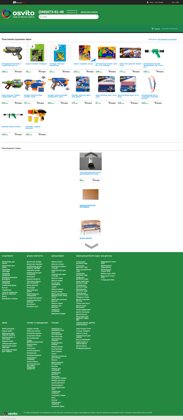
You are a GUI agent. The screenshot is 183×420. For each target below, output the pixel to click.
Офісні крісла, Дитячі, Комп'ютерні (85, 324)
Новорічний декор (9, 285)
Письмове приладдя (6, 270)
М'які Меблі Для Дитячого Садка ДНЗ (82, 318)
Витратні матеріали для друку (9, 278)
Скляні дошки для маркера (34, 301)
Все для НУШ (106, 256)
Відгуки (19, 3)
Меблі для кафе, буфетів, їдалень (8, 334)
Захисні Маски (32, 362)
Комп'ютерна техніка (32, 345)
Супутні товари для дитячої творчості (9, 293)
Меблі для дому (8, 329)
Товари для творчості (56, 392)
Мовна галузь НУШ (108, 273)
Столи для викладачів (56, 283)
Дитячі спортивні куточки (83, 300)
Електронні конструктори (57, 333)
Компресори (31, 353)
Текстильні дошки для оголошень (34, 282)
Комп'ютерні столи (83, 329)
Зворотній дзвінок (89, 12)
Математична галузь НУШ (106, 270)
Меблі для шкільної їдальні (59, 300)
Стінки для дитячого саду (81, 274)
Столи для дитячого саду (81, 266)
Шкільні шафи (57, 281)
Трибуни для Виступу (56, 306)
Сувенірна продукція (6, 282)
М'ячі (53, 398)
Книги (4, 296)
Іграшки (55, 323)
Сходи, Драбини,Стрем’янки (35, 341)
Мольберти (31, 304)
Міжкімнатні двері (58, 314)
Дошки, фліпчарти (35, 256)
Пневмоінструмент (34, 355)
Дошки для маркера (34, 264)
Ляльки (54, 400)
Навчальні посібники (55, 310)
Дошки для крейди (34, 262)
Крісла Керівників (83, 340)
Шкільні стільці (58, 264)
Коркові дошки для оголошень (34, 273)
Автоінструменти (33, 351)
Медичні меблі (7, 341)
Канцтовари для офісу (8, 266)
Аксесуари (31, 288)
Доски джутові (32, 285)
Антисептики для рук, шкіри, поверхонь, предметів (33, 366)
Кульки (5, 288)
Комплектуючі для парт (59, 271)
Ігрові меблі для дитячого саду (82, 282)
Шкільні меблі (58, 256)
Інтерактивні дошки (34, 298)
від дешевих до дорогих (167, 39)
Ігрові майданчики (83, 310)
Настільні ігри (57, 336)
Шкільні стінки (57, 278)
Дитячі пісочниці (82, 312)
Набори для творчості (56, 403)
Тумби (54, 287)
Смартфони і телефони (32, 358)
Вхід (151, 2)
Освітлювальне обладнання (33, 294)
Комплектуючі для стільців (59, 275)
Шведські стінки (82, 297)
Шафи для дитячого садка (82, 278)
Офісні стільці (81, 333)
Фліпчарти (31, 277)
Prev (91, 154)
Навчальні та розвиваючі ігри (58, 329)
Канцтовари (7, 256)
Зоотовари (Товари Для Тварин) (9, 350)
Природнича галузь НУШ (108, 262)
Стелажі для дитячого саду (81, 286)
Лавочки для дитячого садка (82, 294)
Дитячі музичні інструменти (57, 363)
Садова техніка (33, 329)
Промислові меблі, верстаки (9, 346)
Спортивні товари (34, 336)
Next (91, 246)
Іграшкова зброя (58, 406)
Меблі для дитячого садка (88, 256)
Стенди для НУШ (107, 280)
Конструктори (57, 349)
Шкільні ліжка (57, 292)
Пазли (54, 354)
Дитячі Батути (81, 314)
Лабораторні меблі (9, 343)
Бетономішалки (33, 338)
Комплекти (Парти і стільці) (59, 267)
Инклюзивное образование (106, 266)
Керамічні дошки (33, 270)
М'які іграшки (57, 351)
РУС (173, 2)
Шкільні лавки (57, 303)
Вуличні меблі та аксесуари (8, 338)
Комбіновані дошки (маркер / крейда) (34, 267)
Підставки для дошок (32, 291)
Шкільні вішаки (57, 289)
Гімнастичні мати (83, 303)
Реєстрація (159, 2)
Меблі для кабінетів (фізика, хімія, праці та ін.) (59, 295)
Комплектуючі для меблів (83, 336)
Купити (97, 180)
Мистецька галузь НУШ (108, 276)
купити (19, 71)
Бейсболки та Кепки (10, 299)
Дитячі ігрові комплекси (81, 306)
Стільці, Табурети (83, 331)
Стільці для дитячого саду (81, 262)
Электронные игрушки (57, 339)
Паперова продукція (6, 274)
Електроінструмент (34, 333)
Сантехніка (31, 348)
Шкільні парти (57, 262)
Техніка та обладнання (37, 323)
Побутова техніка (33, 331)
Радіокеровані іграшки (57, 343)
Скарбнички (6, 290)
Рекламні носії (32, 306)
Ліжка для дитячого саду (83, 270)
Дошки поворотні (33, 279)
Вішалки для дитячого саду (81, 290)
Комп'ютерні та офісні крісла (82, 342)
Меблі (4, 323)
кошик (157, 29)
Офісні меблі (7, 331)
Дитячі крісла (81, 346)
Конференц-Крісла (83, 348)
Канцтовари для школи (8, 262)
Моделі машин (57, 347)
